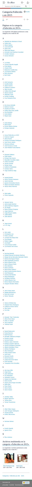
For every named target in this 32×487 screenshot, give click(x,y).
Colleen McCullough (10, 91)
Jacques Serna (9, 202)
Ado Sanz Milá (9, 370)
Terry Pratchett (9, 322)
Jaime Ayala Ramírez (10, 204)
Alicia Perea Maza (10, 319)
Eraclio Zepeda (9, 428)
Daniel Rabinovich (10, 331)
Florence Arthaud (9, 144)
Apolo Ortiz (8, 48)
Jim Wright (7, 207)
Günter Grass (8, 165)
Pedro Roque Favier (10, 352)
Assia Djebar (8, 114)
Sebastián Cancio (9, 377)
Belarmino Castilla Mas (11, 70)
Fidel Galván (8, 156)
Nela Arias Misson (10, 50)
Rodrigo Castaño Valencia (12, 343)
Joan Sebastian (9, 373)
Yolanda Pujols (9, 324)
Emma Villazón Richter (11, 126)
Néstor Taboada (9, 296)
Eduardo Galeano (9, 154)
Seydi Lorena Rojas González (13, 382)
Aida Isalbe (8, 193)
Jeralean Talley (9, 396)
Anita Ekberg (8, 123)
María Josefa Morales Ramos (13, 271)
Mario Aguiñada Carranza (12, 260)
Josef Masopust (9, 273)
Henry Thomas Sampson (11, 179)
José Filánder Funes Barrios (12, 147)
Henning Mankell (9, 253)
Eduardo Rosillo (9, 356)
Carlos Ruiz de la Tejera (11, 359)
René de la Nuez (9, 294)
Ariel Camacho (9, 82)
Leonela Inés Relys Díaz (11, 237)
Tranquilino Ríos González (12, 363)
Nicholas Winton (9, 421)
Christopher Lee (9, 234)
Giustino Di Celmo (10, 108)
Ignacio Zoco (8, 430)
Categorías (5, 475)
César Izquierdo (9, 195)
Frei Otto (7, 310)
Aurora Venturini (9, 55)
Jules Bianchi (8, 216)
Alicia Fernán (8, 138)
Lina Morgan (8, 239)
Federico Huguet (9, 137)
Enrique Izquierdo (9, 128)
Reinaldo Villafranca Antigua (12, 336)
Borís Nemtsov (9, 73)
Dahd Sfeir (7, 384)
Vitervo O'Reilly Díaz (10, 303)
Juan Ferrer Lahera (10, 142)
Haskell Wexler (9, 177)
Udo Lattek (8, 232)
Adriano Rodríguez (10, 349)
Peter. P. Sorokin (9, 320)
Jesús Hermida (9, 181)
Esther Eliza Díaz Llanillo (11, 110)
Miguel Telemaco (9, 398)
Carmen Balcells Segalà (11, 64)
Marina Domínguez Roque (12, 258)
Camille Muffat (9, 84)
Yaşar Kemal (8, 223)
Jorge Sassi (8, 372)
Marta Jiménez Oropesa (11, 209)
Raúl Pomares (8, 334)
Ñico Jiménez (8, 437)
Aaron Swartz (8, 389)
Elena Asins (8, 124)
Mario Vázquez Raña (10, 264)
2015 (22, 475)
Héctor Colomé (9, 92)
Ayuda (28, 11)
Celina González (9, 161)
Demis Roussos (9, 358)
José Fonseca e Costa (11, 145)
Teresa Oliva (8, 400)
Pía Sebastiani (9, 375)
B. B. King (7, 225)
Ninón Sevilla (8, 381)
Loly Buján (7, 243)
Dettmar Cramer (9, 107)
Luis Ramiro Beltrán (10, 71)
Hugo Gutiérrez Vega (10, 170)
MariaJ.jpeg (19, 465)
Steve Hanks (8, 388)
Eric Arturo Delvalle (10, 105)
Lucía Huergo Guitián (10, 244)
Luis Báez (7, 62)
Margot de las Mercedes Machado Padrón (16, 257)
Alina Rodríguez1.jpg (8, 465)
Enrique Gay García (10, 158)
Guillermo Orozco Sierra (11, 306)
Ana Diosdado (8, 112)
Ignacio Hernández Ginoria (12, 183)
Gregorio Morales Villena (11, 283)
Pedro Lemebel (9, 235)
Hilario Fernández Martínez (12, 184)
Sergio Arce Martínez (10, 379)
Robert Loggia (8, 241)
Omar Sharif (8, 386)
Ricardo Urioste (9, 338)
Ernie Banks (8, 66)
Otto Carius (8, 308)
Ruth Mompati (8, 361)
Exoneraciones (19, 485)
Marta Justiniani (9, 267)
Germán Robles (9, 340)
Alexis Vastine (8, 45)
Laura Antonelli (9, 46)
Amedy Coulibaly (9, 96)
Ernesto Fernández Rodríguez (13, 140)
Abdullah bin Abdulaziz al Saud (13, 41)
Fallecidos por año (15, 475)
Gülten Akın (8, 43)
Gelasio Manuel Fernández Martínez (15, 255)
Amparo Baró (8, 68)
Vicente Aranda (9, 412)
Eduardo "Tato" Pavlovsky (12, 317)
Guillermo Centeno (10, 87)
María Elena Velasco (10, 269)
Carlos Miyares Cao (10, 280)
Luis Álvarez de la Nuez (11, 246)
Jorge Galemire (9, 211)
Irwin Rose (7, 354)
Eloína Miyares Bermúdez (12, 282)
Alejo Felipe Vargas (10, 409)
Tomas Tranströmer (10, 402)
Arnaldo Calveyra (9, 54)
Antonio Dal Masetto (10, 274)
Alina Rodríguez (9, 350)
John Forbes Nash (10, 290)
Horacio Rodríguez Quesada (12, 345)
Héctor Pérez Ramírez (11, 186)
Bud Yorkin (8, 75)
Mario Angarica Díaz (10, 262)
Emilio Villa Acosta (10, 414)
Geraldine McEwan (10, 278)
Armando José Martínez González (14, 52)
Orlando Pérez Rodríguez (12, 304)
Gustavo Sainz (9, 168)
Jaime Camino (9, 85)
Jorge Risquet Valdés (10, 213)
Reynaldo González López (12, 160)
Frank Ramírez (9, 333)
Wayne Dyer (8, 116)
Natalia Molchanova (10, 292)
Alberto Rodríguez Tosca (11, 347)
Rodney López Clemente (11, 342)
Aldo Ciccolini (8, 89)
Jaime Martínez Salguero (11, 205)
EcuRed (11, 2)
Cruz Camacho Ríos (10, 98)
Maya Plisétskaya (9, 276)
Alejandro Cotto (9, 94)
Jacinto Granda (9, 163)
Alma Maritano (9, 266)
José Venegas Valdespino (12, 411)
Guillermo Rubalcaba (10, 167)
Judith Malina (8, 214)
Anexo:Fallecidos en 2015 (12, 135)
